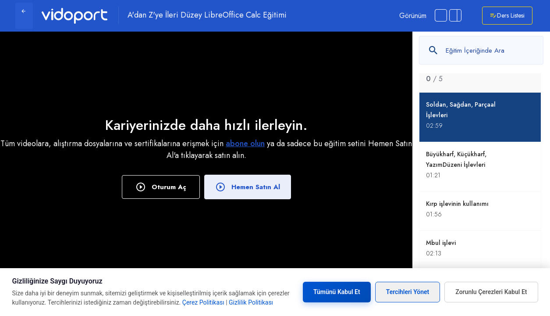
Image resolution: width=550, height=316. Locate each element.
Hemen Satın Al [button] (247, 187)
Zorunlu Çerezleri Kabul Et (491, 291)
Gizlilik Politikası (251, 302)
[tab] (480, 73)
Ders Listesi (507, 15)
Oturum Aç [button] (160, 187)
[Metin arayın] (481, 50)
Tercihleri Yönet (407, 291)
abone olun (245, 143)
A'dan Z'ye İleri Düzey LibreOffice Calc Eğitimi (207, 15)
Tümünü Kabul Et (336, 291)
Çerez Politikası (203, 302)
